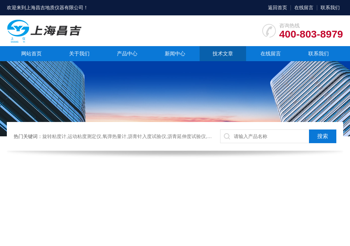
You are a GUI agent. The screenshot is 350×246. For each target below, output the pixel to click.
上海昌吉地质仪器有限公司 (54, 7)
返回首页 (277, 7)
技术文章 (223, 53)
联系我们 (330, 7)
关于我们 (79, 53)
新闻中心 (175, 53)
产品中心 (127, 53)
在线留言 (303, 7)
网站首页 (31, 53)
